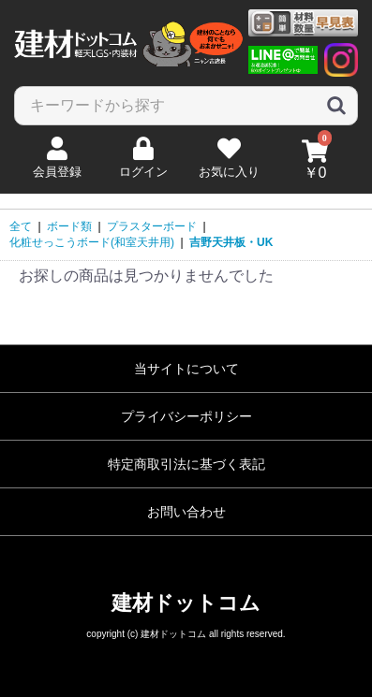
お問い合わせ (186, 511)
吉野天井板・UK (231, 242)
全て (20, 226)
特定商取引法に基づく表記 (186, 464)
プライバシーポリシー (186, 416)
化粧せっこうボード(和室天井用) (91, 242)
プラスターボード (152, 226)
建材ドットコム (186, 603)
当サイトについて (186, 368)
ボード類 (69, 226)
